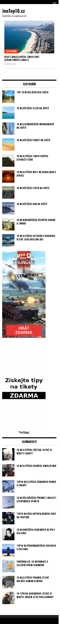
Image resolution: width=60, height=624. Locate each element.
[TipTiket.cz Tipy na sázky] (24, 432)
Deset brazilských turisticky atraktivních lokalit (21, 58)
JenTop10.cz (13, 10)
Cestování (11, 51)
